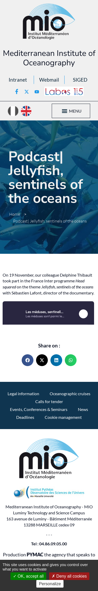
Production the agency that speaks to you (49, 557)
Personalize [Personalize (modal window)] (50, 584)
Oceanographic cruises (70, 393)
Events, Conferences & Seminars (38, 409)
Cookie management (63, 417)
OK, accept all (28, 576)
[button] (64, 111)
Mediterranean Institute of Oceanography (49, 58)
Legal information (23, 393)
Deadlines (25, 417)
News (83, 409)
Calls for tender (49, 401)
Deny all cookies (69, 576)
